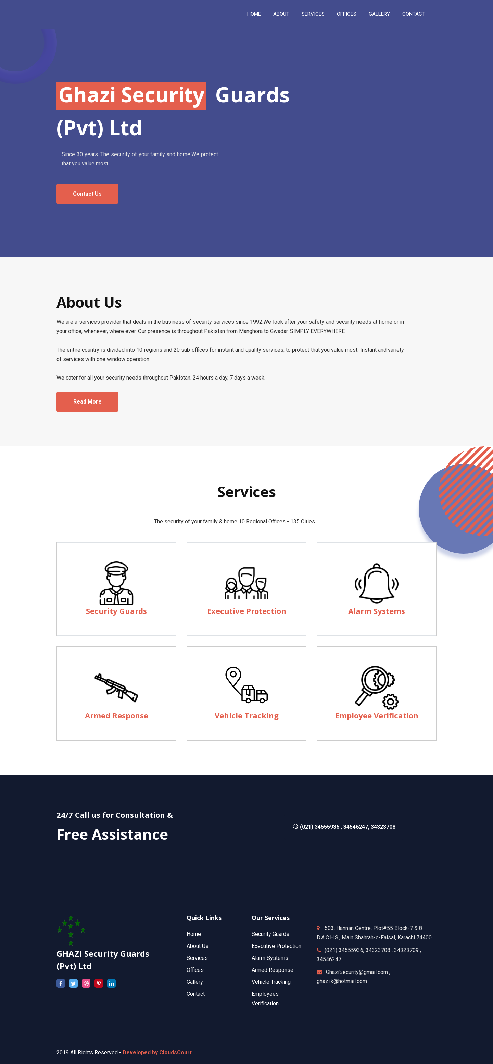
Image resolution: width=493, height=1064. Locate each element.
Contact (196, 994)
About (281, 14)
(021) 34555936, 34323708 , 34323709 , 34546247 (369, 955)
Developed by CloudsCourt (157, 1052)
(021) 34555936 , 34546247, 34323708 (344, 827)
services (313, 14)
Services (197, 958)
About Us (197, 946)
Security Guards (270, 934)
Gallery (379, 14)
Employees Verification (265, 998)
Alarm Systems (270, 958)
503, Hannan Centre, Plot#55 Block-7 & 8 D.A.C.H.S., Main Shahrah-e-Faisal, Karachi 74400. (375, 933)
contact (413, 14)
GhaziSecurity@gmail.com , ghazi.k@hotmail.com (353, 977)
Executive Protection (276, 946)
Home (254, 14)
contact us (87, 193)
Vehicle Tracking (271, 982)
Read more (87, 401)
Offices (346, 14)
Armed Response (272, 970)
